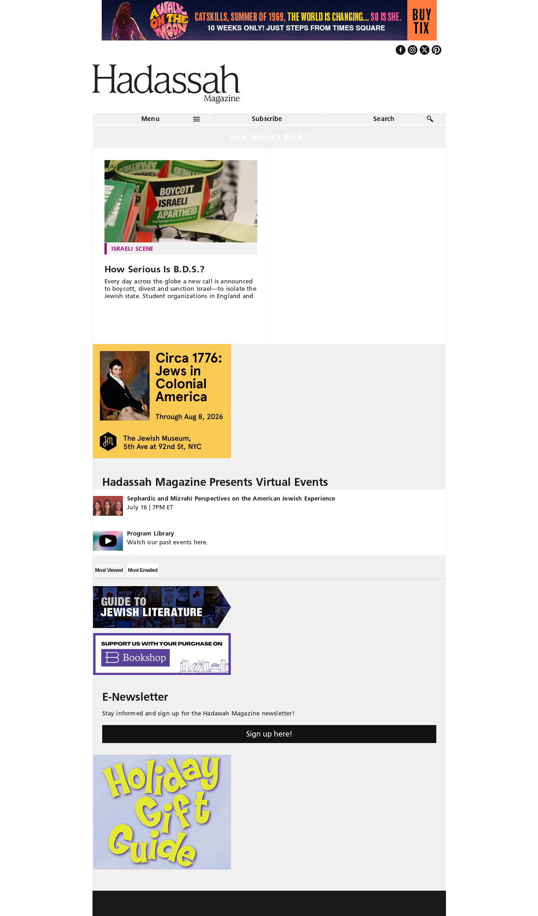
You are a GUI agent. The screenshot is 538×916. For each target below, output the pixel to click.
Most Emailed (142, 570)
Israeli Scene (132, 248)
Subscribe (267, 119)
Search (383, 119)
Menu (150, 119)
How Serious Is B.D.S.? (154, 269)
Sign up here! (269, 733)
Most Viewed (109, 570)
